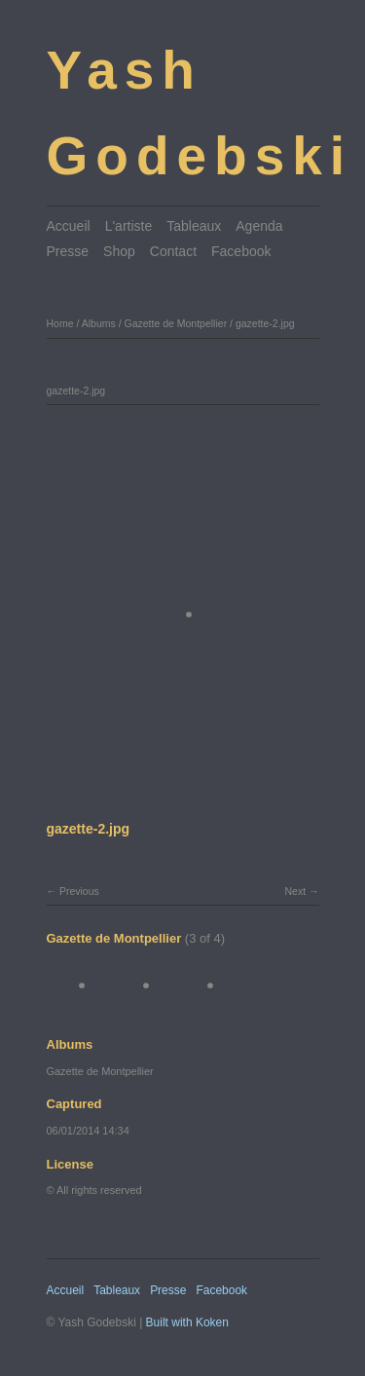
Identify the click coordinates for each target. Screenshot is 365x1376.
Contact (173, 251)
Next (295, 891)
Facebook (241, 251)
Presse (68, 251)
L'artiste (129, 226)
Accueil (69, 226)
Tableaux (193, 226)
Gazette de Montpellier (175, 323)
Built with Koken (187, 1322)
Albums (99, 323)
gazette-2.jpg (265, 323)
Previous (79, 891)
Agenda (259, 226)
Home (60, 323)
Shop (119, 251)
